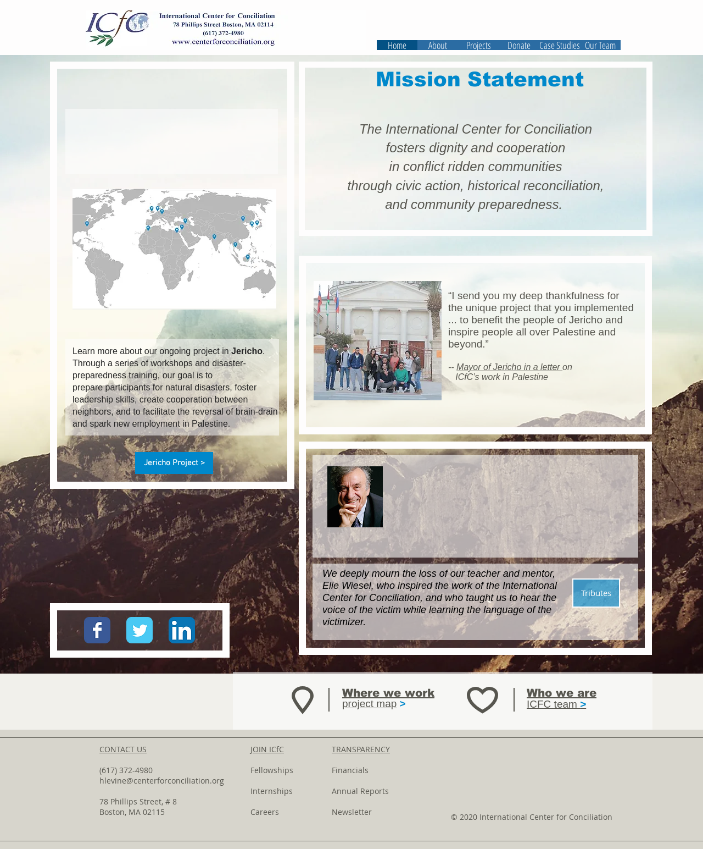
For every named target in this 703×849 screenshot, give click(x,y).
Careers (264, 812)
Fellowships (271, 770)
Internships (271, 791)
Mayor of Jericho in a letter (509, 367)
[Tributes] (596, 593)
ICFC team (556, 704)
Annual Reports (360, 791)
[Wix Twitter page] (139, 630)
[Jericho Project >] (174, 463)
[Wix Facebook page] (97, 630)
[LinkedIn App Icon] (182, 630)
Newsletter (352, 812)
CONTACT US (123, 749)
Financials (350, 770)
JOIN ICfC (267, 749)
